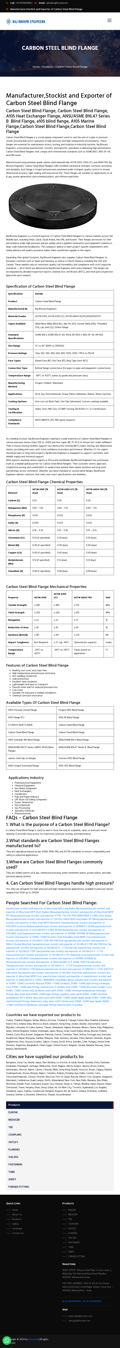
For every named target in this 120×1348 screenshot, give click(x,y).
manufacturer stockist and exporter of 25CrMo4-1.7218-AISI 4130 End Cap (56, 939)
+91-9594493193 (92, 1301)
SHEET (12, 1179)
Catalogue (17, 1229)
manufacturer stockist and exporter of (63, 976)
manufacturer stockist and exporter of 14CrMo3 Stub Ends (52, 973)
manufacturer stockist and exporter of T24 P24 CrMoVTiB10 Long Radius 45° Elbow (56, 919)
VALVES (13, 1157)
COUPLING (14, 1135)
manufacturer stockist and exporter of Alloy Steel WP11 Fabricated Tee (59, 921)
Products (48, 67)
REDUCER (14, 1120)
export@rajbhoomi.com (80, 1316)
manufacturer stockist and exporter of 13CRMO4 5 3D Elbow (66, 926)
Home (37, 67)
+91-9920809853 (72, 1301)
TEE (10, 1127)
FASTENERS (15, 1164)
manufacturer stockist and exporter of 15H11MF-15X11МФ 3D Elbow (61, 933)
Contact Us (18, 1233)
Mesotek (33, 1339)
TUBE (11, 1172)
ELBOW (13, 1112)
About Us (17, 1215)
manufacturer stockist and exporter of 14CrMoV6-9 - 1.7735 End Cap (42, 948)
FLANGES (14, 1149)
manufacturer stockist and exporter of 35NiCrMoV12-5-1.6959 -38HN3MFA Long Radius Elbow (58, 978)
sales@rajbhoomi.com (57, 3)
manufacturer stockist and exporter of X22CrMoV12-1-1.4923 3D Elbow (59, 928)
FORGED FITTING (18, 1187)
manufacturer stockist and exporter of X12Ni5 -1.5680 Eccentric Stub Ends (58, 935)
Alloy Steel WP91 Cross (80, 937)
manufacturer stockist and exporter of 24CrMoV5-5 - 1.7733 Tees (44, 966)
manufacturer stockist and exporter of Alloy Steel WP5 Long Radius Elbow (44, 909)
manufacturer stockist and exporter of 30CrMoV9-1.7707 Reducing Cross (49, 955)
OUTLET (13, 1142)
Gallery (15, 1224)
